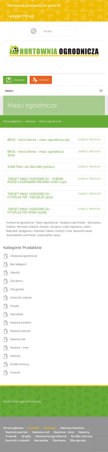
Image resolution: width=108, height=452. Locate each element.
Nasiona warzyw (20, 330)
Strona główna (12, 121)
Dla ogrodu (17, 289)
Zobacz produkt (89, 139)
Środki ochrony (19, 364)
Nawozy (30, 121)
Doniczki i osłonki (21, 297)
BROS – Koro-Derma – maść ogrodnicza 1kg (38, 139)
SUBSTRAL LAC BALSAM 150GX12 (31, 167)
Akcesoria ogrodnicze (23, 255)
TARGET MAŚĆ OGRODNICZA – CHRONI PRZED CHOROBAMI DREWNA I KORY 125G (37, 180)
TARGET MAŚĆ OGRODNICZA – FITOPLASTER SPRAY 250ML (29, 210)
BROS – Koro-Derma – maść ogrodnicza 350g (36, 153)
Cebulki (15, 272)
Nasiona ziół (17, 339)
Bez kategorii (18, 264)
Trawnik (15, 372)
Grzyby (14, 305)
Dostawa (18, 79)
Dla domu (16, 280)
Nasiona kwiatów (20, 322)
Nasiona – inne (19, 347)
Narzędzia (16, 314)
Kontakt (44, 79)
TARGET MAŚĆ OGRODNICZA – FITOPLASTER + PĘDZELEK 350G (30, 195)
